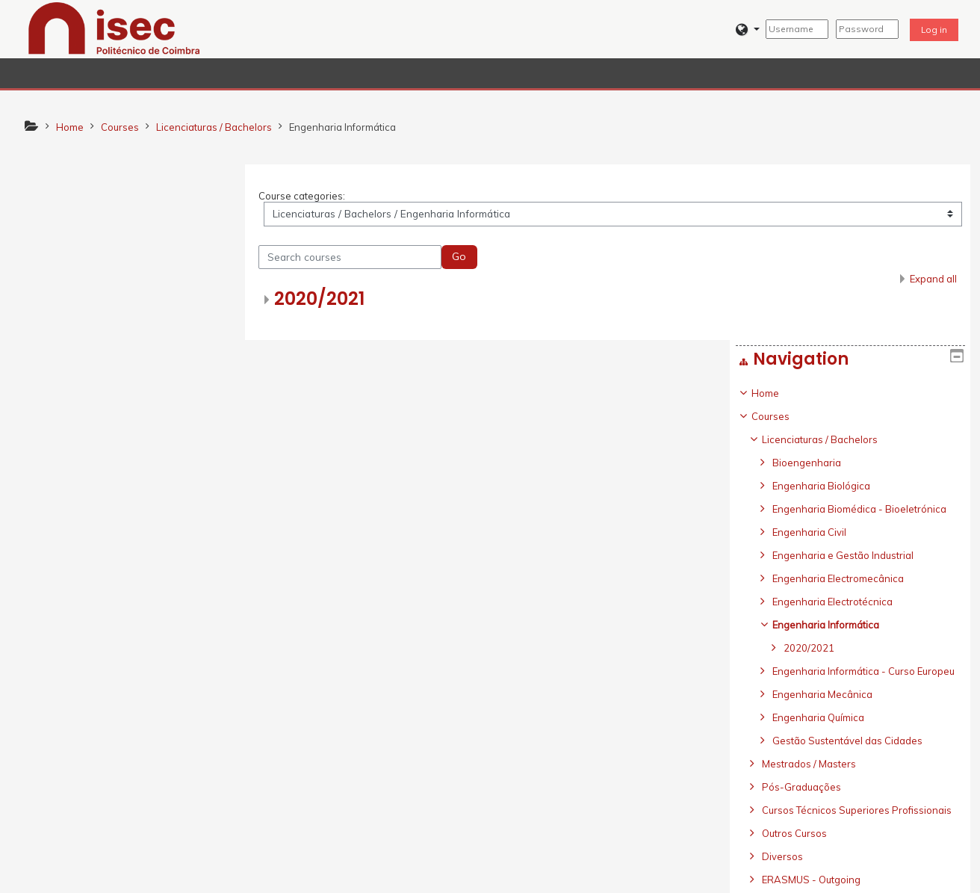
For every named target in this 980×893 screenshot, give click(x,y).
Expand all (933, 279)
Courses (61, 241)
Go (464, 257)
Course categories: (307, 196)
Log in (934, 29)
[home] (114, 28)
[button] (748, 29)
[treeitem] (129, 493)
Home (55, 218)
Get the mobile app (704, 877)
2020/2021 (324, 299)
